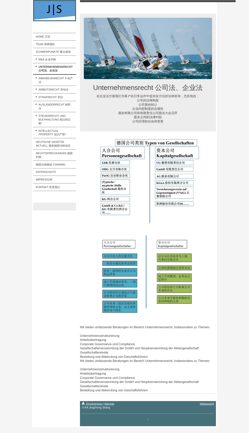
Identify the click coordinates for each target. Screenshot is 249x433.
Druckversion (92, 403)
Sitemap (109, 403)
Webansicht (207, 403)
